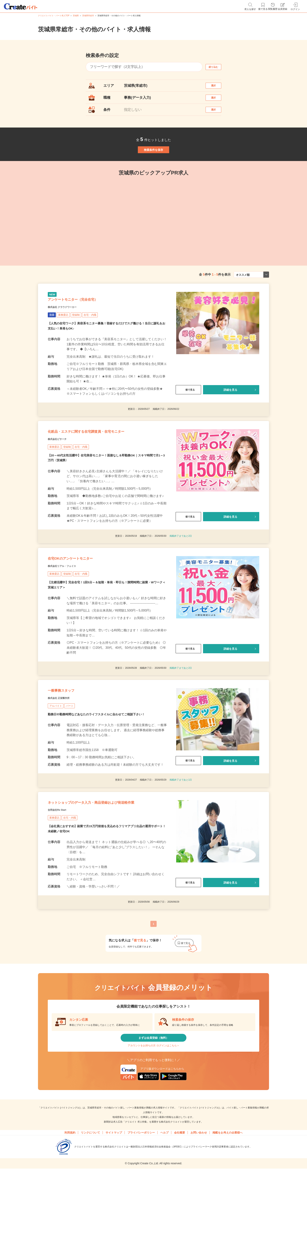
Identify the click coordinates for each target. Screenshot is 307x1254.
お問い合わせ (199, 1207)
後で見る (188, 416)
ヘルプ (164, 1207)
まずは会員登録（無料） (153, 1105)
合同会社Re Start (61, 874)
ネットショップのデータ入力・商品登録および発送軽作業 (105, 860)
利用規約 (69, 1207)
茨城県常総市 (88, 15)
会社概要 (179, 1207)
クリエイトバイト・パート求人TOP (53, 15)
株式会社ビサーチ (62, 473)
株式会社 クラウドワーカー (69, 333)
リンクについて (90, 1207)
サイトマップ (114, 1207)
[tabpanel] (153, 236)
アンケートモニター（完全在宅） (87, 323)
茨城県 (76, 15)
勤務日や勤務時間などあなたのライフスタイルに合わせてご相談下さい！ (99, 763)
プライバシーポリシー (141, 1207)
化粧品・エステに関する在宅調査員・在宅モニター (107, 463)
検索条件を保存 (153, 164)
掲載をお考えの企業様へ (227, 1207)
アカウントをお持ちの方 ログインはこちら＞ (153, 1117)
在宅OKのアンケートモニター (83, 597)
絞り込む (217, 67)
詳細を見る (230, 416)
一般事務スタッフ (68, 737)
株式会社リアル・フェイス (69, 607)
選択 (217, 87)
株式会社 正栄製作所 (64, 747)
